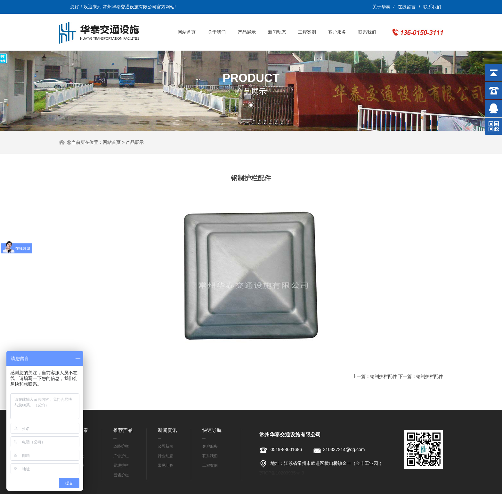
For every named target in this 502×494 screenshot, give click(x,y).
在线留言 (407, 6)
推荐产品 (123, 430)
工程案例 (307, 32)
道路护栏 (121, 446)
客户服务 (337, 32)
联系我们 (432, 6)
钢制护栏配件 (383, 376)
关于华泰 (381, 6)
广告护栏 (121, 456)
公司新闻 (165, 446)
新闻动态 (277, 32)
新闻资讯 (167, 430)
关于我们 (217, 32)
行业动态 (165, 456)
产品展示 (247, 32)
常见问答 (165, 465)
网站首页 (187, 32)
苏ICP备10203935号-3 (281, 472)
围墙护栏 (121, 475)
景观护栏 (121, 465)
